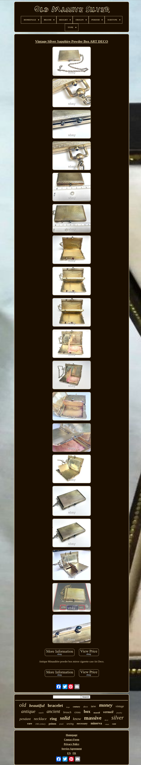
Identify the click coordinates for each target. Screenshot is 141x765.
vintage (120, 706)
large (68, 707)
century (76, 707)
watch (41, 712)
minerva (96, 723)
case (114, 724)
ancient (53, 711)
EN (69, 753)
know (77, 719)
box (87, 711)
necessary (82, 723)
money (105, 705)
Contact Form (71, 739)
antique (28, 711)
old (22, 705)
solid (65, 718)
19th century (40, 724)
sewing (70, 723)
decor (106, 720)
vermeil (108, 712)
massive (92, 718)
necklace (40, 719)
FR (74, 753)
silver (117, 718)
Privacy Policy (71, 744)
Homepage (71, 735)
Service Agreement (71, 748)
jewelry (119, 713)
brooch (67, 712)
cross (77, 712)
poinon (52, 723)
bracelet (55, 705)
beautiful (37, 705)
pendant (25, 719)
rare (29, 723)
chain (107, 724)
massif (97, 712)
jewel (61, 724)
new (93, 706)
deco (85, 706)
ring (53, 719)
